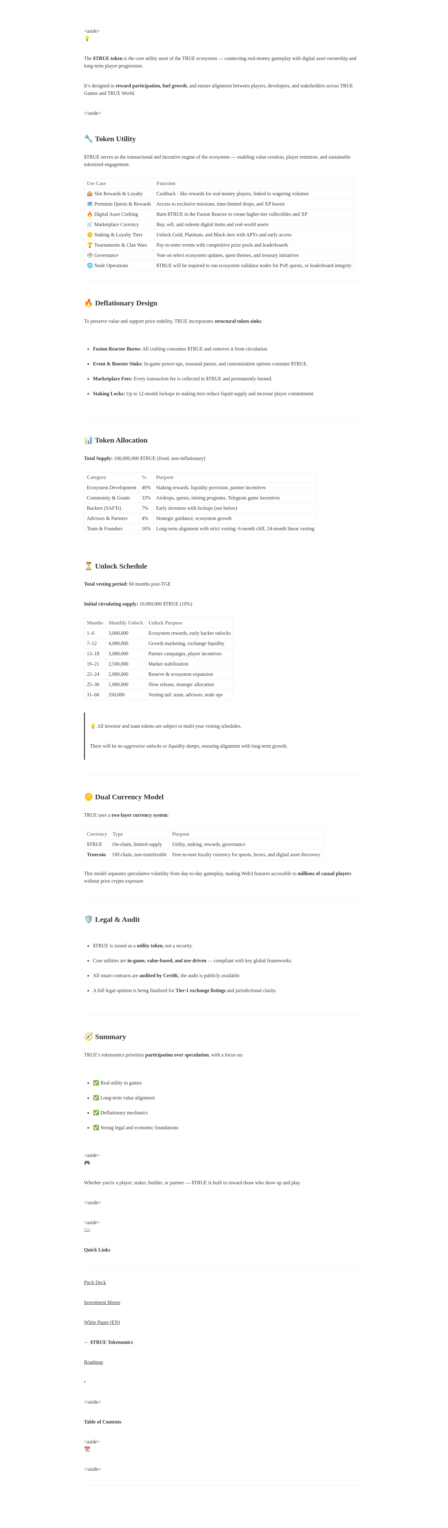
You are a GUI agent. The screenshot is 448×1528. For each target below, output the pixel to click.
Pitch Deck (95, 1282)
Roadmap (93, 1362)
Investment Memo (102, 1302)
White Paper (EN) (102, 1322)
